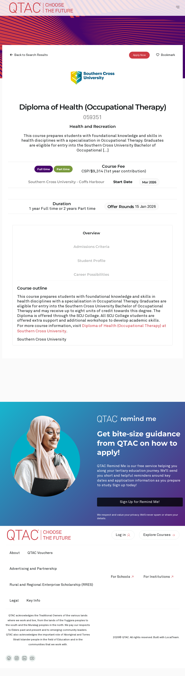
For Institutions (156, 576)
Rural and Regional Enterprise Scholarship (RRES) (51, 584)
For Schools (119, 576)
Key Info (36, 600)
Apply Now (139, 55)
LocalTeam (172, 637)
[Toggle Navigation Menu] (177, 7)
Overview (91, 233)
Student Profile (91, 261)
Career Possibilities (91, 274)
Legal (14, 600)
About (15, 553)
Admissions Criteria (91, 247)
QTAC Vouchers (41, 553)
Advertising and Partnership (33, 568)
